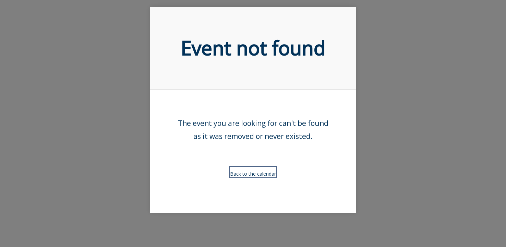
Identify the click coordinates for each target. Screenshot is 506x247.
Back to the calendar (253, 173)
